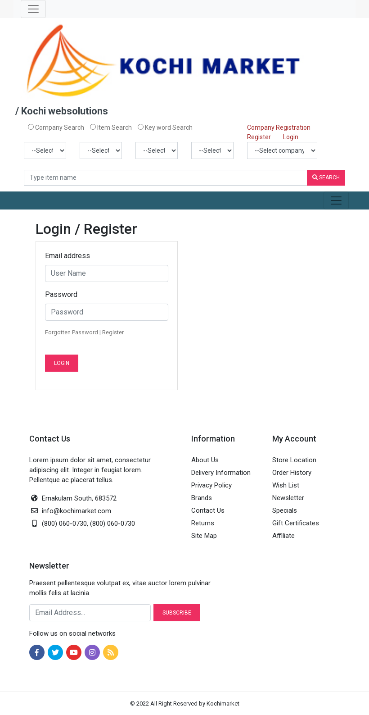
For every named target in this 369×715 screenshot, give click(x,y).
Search (326, 177)
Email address (67, 255)
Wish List (285, 485)
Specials (284, 510)
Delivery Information (221, 473)
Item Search (111, 127)
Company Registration (278, 127)
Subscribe (176, 613)
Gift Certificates (295, 523)
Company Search (56, 127)
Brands (201, 498)
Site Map (204, 536)
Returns (202, 523)
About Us (205, 460)
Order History (291, 473)
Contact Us (208, 510)
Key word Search (165, 127)
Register (259, 137)
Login (290, 137)
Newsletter (288, 498)
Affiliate (283, 536)
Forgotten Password (71, 332)
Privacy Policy (211, 485)
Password (61, 294)
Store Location (294, 460)
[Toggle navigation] (33, 9)
